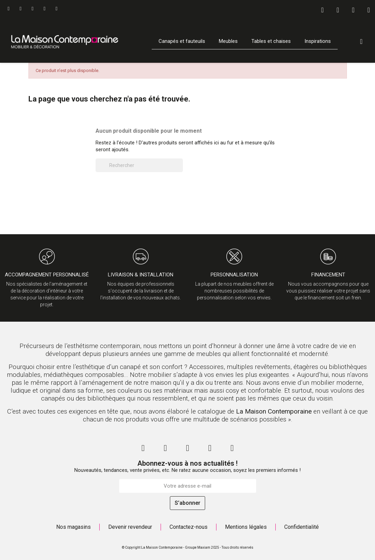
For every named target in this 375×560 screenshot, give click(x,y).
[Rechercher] (139, 165)
